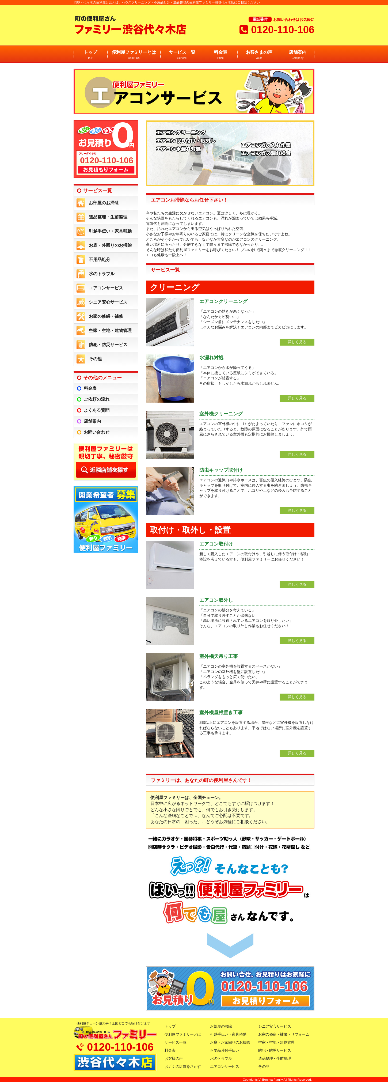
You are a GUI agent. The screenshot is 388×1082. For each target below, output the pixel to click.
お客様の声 (174, 1058)
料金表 (220, 55)
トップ (90, 55)
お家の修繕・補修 (106, 316)
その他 (95, 359)
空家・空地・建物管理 (110, 330)
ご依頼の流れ (96, 399)
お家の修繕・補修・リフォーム (283, 1034)
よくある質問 (96, 410)
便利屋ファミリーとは (133, 55)
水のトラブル (102, 273)
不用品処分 (99, 259)
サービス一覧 (182, 55)
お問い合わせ (96, 432)
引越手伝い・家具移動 (110, 231)
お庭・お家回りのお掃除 (230, 1042)
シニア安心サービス (108, 302)
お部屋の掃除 (221, 1026)
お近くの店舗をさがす (183, 1066)
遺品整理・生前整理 (108, 217)
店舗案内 (297, 55)
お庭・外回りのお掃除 (110, 245)
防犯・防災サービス (108, 344)
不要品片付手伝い (224, 1050)
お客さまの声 (259, 55)
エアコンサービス (106, 288)
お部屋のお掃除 (104, 202)
